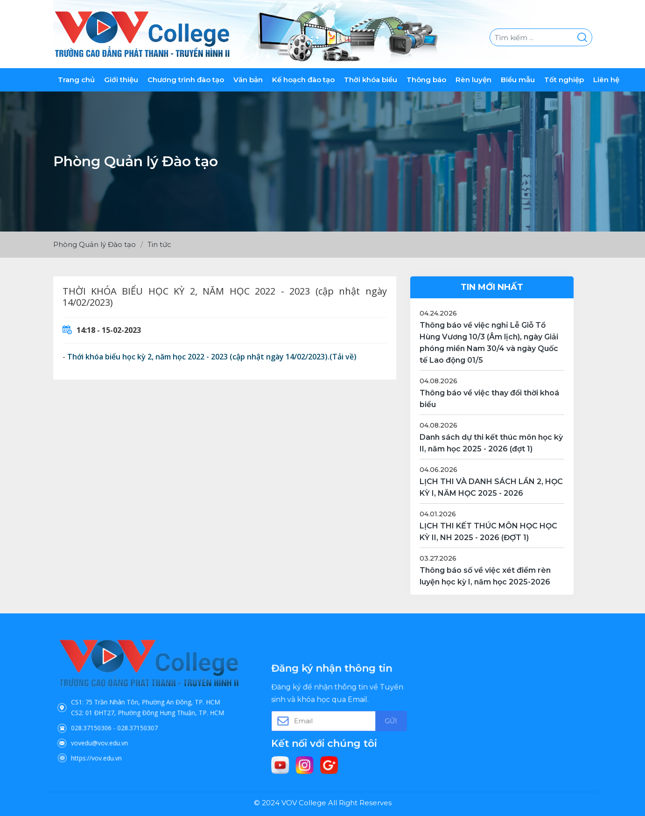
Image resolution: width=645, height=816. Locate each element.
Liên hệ (606, 79)
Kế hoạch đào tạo (303, 79)
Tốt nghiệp (564, 79)
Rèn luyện (473, 79)
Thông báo (426, 79)
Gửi (372, 719)
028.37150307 (141, 719)
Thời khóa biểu (370, 79)
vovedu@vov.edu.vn (117, 729)
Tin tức (159, 244)
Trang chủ (76, 79)
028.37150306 (112, 719)
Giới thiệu (121, 79)
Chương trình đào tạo (185, 79)
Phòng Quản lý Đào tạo (94, 244)
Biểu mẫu (518, 79)
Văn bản (248, 79)
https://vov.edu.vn (115, 738)
